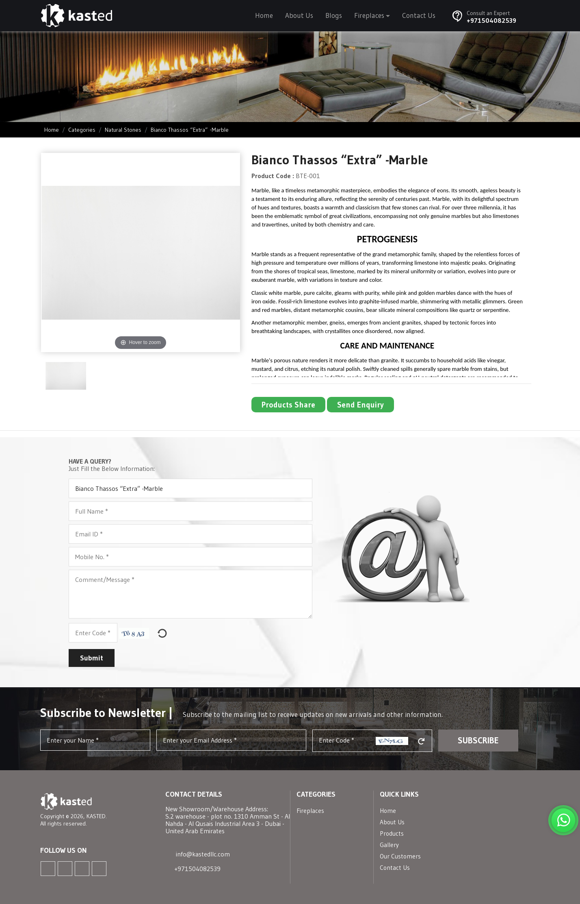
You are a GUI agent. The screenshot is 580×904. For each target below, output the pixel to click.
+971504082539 (491, 20)
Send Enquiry (360, 405)
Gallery (389, 845)
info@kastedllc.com (203, 854)
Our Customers (400, 856)
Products (392, 833)
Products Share (288, 405)
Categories (81, 129)
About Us (299, 15)
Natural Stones (123, 129)
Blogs (333, 15)
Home (264, 15)
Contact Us (418, 15)
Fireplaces (369, 15)
